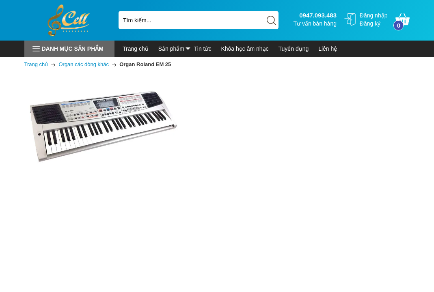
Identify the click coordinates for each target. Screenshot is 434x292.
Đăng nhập (374, 15)
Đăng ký (370, 23)
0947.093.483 (317, 15)
